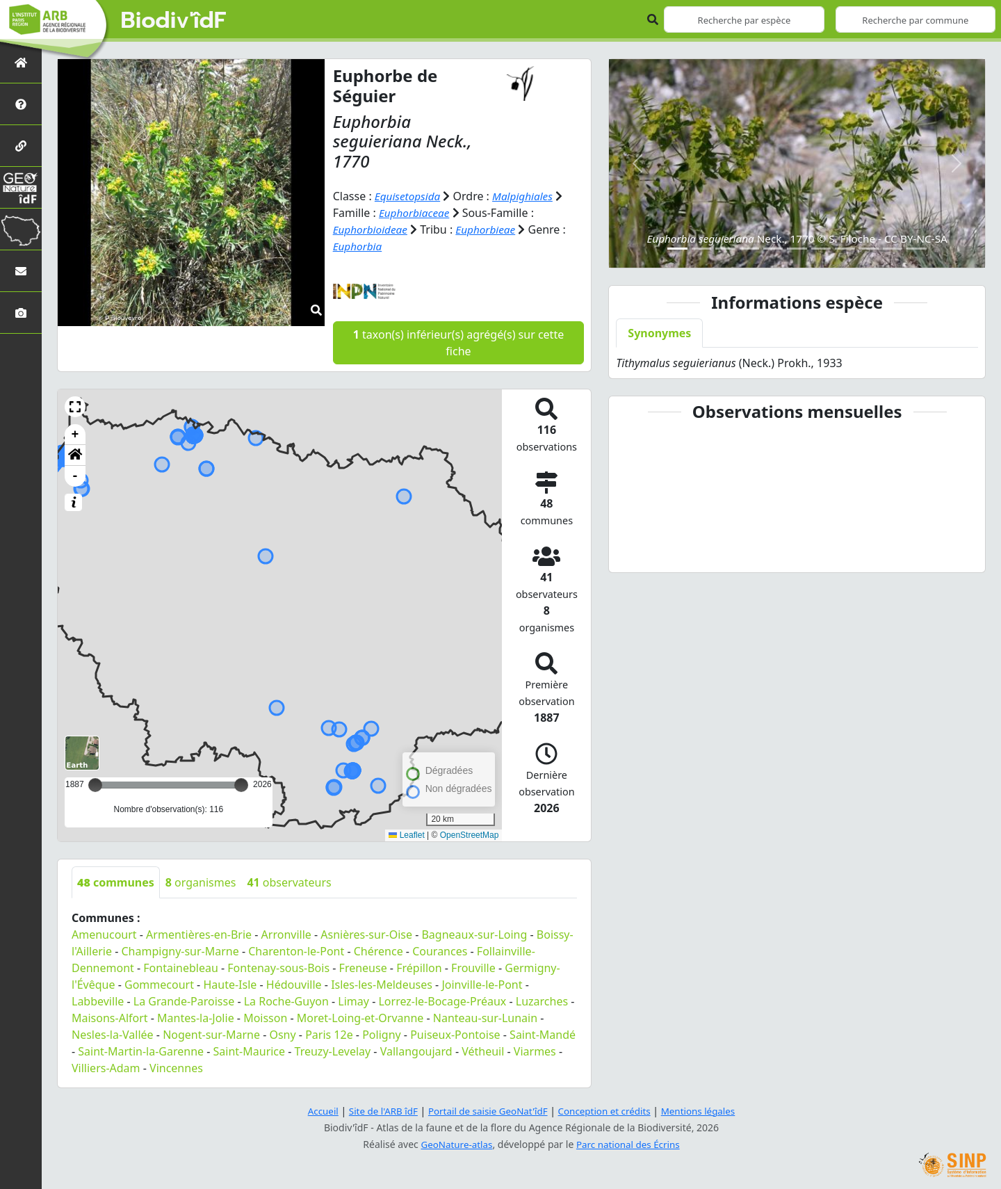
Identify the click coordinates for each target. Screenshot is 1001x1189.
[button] (75, 406)
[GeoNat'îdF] (21, 187)
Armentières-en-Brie (199, 934)
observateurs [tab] (289, 882)
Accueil (315, 1110)
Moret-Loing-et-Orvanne (360, 1018)
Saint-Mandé (543, 1034)
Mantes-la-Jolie (195, 1018)
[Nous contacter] (21, 270)
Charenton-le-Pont (296, 951)
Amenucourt (104, 934)
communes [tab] (115, 882)
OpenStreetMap (469, 835)
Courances (439, 951)
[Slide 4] (749, 249)
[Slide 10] (892, 249)
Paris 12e (329, 1034)
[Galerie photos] (21, 312)
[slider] (241, 785)
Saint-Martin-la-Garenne (141, 1051)
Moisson (265, 1018)
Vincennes (176, 1068)
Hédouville (294, 984)
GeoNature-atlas (454, 1144)
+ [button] (75, 434)
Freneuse (363, 968)
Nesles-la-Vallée (113, 1034)
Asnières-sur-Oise (366, 934)
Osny (282, 1034)
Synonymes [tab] (659, 333)
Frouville (473, 968)
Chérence (378, 951)
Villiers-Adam (106, 1068)
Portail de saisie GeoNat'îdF (486, 1110)
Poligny (381, 1034)
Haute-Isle (230, 984)
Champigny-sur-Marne (180, 951)
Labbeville (98, 1001)
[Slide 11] (916, 249)
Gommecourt (159, 984)
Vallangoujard (416, 1051)
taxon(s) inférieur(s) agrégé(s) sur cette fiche (458, 343)
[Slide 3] (725, 249)
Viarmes (535, 1051)
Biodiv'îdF (174, 21)
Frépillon (418, 968)
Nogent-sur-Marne (211, 1034)
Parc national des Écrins (630, 1144)
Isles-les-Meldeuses (381, 984)
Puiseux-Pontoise (455, 1034)
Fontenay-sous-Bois (278, 968)
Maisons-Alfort (110, 1018)
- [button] (75, 476)
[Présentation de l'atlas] (21, 103)
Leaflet (406, 835)
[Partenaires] (21, 145)
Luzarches (542, 1001)
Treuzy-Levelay (333, 1051)
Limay (353, 1001)
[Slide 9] (869, 249)
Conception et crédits (607, 1110)
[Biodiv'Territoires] (21, 229)
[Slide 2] (701, 249)
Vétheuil (483, 1051)
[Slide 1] (677, 249)
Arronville (286, 934)
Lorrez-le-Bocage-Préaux (442, 1001)
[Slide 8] (844, 249)
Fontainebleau (180, 968)
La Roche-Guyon (286, 1001)
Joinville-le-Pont (481, 984)
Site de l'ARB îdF (377, 1110)
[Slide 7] (821, 249)
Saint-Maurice (249, 1051)
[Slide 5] (773, 249)
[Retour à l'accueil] (21, 62)
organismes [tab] (200, 882)
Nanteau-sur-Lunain (485, 1018)
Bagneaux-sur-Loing (474, 934)
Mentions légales (705, 1110)
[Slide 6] (796, 249)
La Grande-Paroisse (183, 1001)
